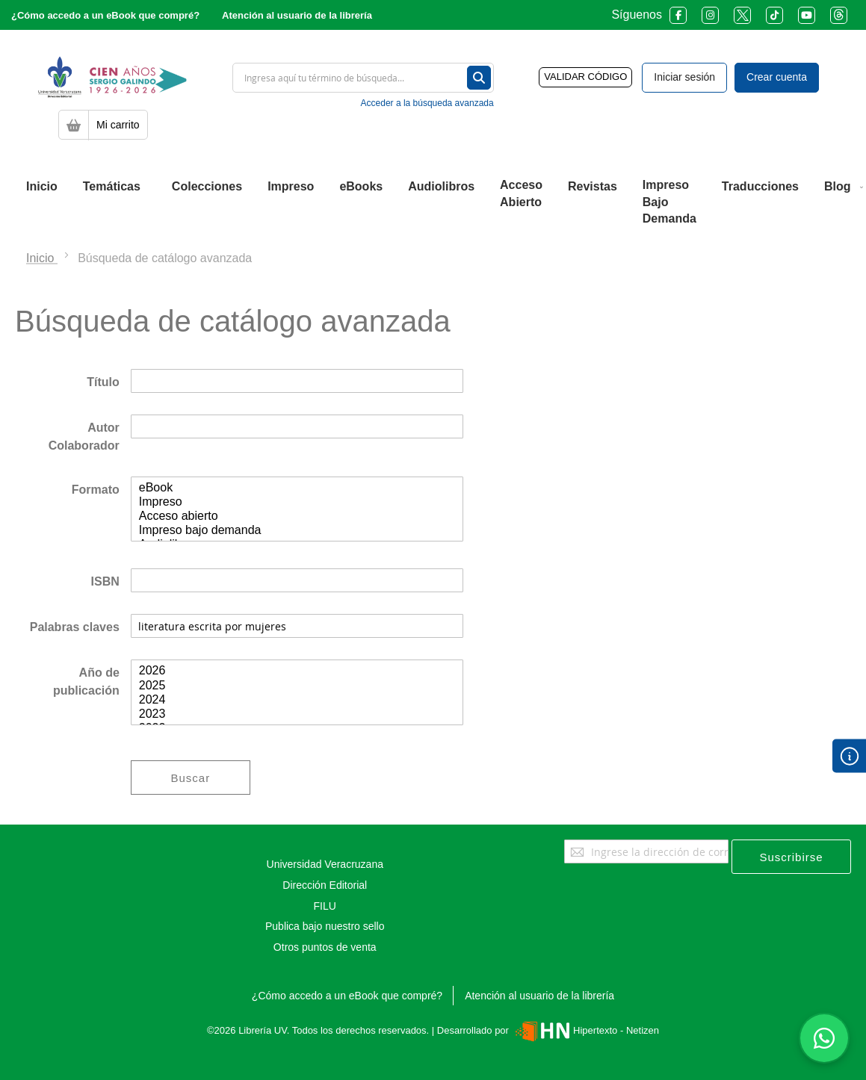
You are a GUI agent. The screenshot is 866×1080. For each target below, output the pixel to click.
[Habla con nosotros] (824, 1038)
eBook (297, 488)
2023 (297, 714)
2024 (297, 700)
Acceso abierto (297, 516)
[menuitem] (42, 187)
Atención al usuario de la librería (297, 15)
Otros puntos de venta (325, 947)
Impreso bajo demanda (297, 531)
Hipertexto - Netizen (585, 1030)
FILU (325, 906)
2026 (297, 671)
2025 (297, 686)
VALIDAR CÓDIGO (585, 76)
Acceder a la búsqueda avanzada (427, 103)
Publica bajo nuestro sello (325, 926)
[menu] (433, 202)
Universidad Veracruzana (325, 864)
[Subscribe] (791, 857)
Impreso (297, 502)
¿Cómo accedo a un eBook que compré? (105, 15)
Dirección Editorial (324, 885)
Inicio (42, 258)
